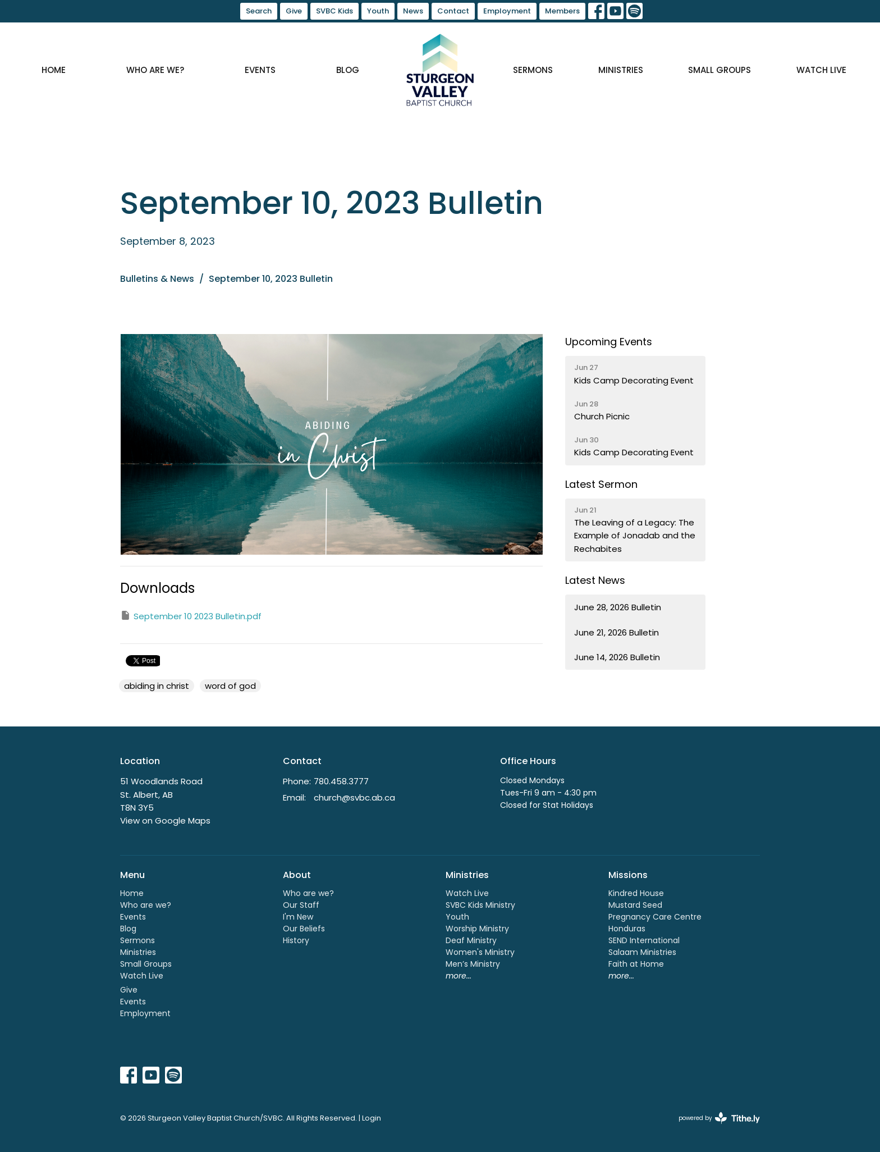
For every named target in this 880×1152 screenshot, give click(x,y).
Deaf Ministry (471, 940)
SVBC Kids (334, 11)
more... (458, 975)
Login (371, 1118)
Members (562, 11)
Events (260, 70)
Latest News (595, 580)
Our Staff (301, 905)
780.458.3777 (341, 781)
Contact (453, 11)
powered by (719, 1118)
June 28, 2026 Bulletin (617, 607)
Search (259, 11)
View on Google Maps (165, 820)
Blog (347, 70)
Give (294, 11)
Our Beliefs (304, 928)
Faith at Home (636, 964)
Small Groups (719, 70)
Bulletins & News (157, 278)
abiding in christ (156, 686)
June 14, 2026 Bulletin (617, 657)
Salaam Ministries (642, 952)
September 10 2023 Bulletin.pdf (191, 616)
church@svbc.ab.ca (354, 797)
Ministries (620, 70)
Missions (628, 874)
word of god (230, 686)
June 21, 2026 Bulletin (616, 632)
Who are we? (155, 70)
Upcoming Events (608, 342)
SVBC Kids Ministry (480, 905)
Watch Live (821, 70)
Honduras (626, 928)
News (413, 11)
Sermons (533, 70)
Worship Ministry (477, 928)
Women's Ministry (480, 952)
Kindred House (636, 893)
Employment (507, 11)
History (296, 940)
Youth (378, 11)
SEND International (644, 940)
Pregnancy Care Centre (655, 916)
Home (54, 70)
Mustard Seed (635, 905)
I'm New (298, 916)
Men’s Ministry (473, 964)
